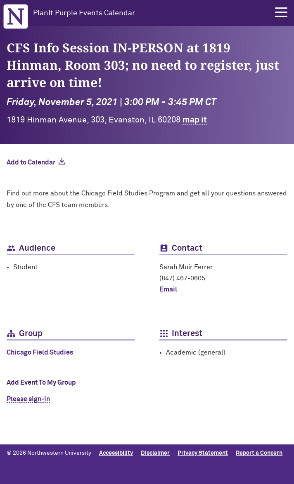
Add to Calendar (31, 162)
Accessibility (116, 453)
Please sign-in (28, 399)
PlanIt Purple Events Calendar (84, 13)
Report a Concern (259, 453)
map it (195, 120)
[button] (281, 12)
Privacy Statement (203, 453)
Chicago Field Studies (40, 352)
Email (168, 289)
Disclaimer (155, 453)
